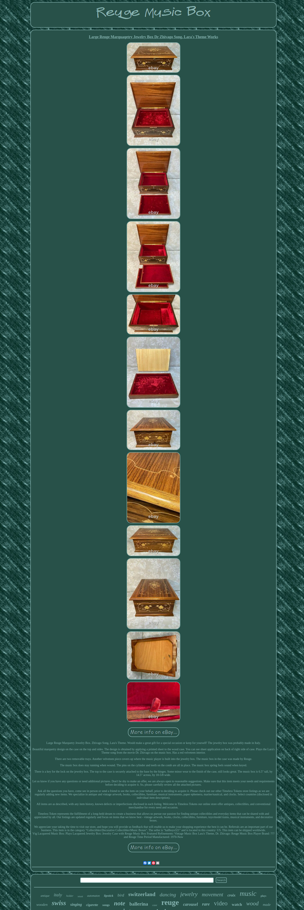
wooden (42, 905)
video (220, 903)
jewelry (189, 894)
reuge (170, 902)
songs (106, 905)
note (119, 903)
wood (252, 903)
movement (212, 894)
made (267, 905)
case (154, 905)
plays (263, 895)
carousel (190, 904)
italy (58, 894)
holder (69, 895)
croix (231, 895)
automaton (93, 895)
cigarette (92, 905)
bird (121, 895)
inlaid (80, 896)
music (248, 893)
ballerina (138, 904)
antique (45, 895)
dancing (168, 894)
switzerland (142, 894)
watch (237, 904)
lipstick (108, 895)
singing (76, 904)
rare (206, 904)
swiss (59, 903)
